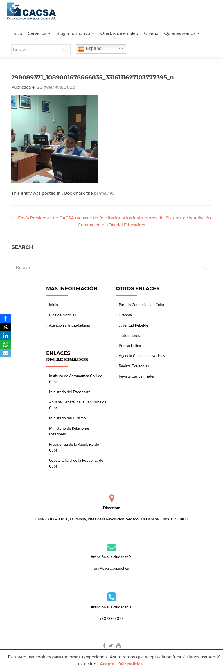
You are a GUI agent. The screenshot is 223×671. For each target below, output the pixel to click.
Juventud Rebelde (133, 325)
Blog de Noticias (62, 315)
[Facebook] (5, 318)
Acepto (107, 663)
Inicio (16, 33)
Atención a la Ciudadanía (69, 325)
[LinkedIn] (5, 335)
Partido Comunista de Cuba (141, 304)
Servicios (37, 33)
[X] (5, 327)
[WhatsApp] (5, 344)
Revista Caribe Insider (136, 376)
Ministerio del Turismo (67, 418)
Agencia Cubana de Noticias (142, 355)
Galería (151, 33)
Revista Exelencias (134, 366)
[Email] (5, 353)
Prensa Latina (130, 345)
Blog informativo (73, 33)
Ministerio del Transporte (69, 392)
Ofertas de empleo (119, 33)
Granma (125, 315)
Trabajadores (129, 335)
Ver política (131, 663)
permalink (103, 193)
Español (90, 48)
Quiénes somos (179, 33)
